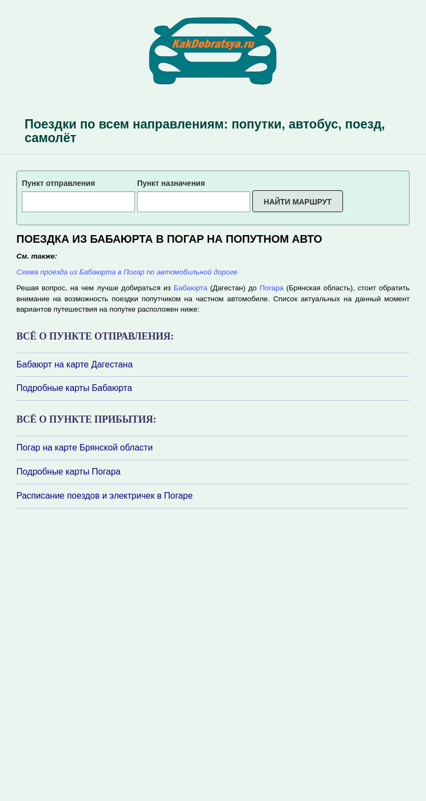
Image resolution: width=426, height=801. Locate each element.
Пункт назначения (171, 183)
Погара (271, 288)
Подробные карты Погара (68, 471)
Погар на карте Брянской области (84, 447)
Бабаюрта (190, 288)
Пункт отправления (58, 183)
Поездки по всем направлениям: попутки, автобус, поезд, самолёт (205, 131)
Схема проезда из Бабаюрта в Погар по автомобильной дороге (127, 272)
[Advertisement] (81, 654)
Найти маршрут (298, 201)
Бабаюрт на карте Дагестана (74, 364)
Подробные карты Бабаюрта (74, 388)
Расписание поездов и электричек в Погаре (104, 495)
